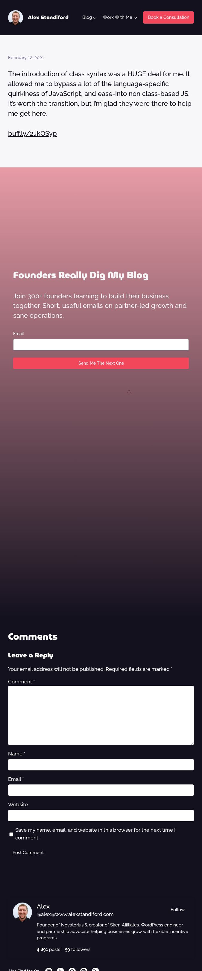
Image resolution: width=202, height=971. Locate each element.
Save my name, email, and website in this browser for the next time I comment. (95, 834)
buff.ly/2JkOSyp (32, 133)
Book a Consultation (168, 17)
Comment (21, 682)
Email (18, 333)
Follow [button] (178, 909)
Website (18, 804)
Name (16, 754)
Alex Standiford (48, 17)
